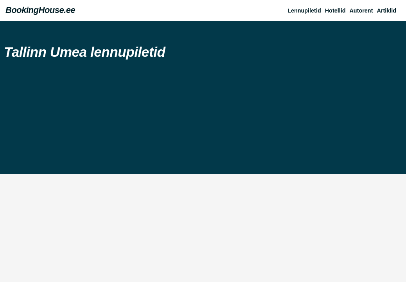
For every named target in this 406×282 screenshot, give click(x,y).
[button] (388, 10)
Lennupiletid (304, 10)
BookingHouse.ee (40, 10)
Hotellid (335, 10)
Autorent (361, 10)
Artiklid (386, 10)
